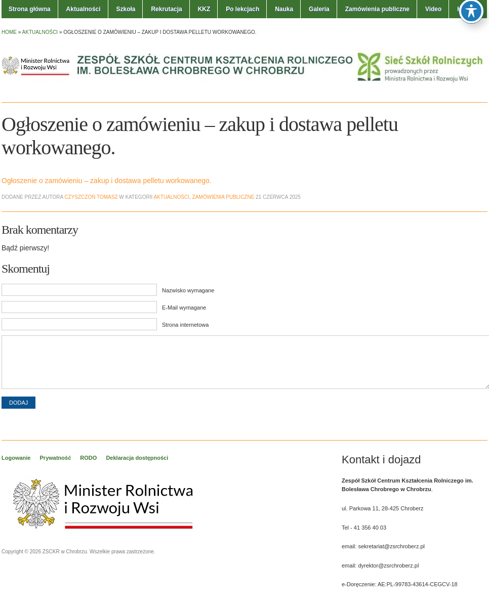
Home (9, 32)
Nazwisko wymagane (188, 290)
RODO (88, 458)
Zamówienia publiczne (377, 9)
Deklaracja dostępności (137, 458)
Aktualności (83, 9)
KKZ (204, 9)
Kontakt (468, 9)
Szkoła (125, 9)
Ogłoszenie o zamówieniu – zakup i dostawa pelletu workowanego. (107, 181)
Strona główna (30, 9)
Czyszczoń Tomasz (90, 197)
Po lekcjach (242, 9)
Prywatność (55, 458)
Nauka (284, 9)
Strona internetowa (185, 325)
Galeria (319, 9)
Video (433, 9)
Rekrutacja (166, 9)
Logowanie (16, 458)
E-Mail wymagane (184, 307)
